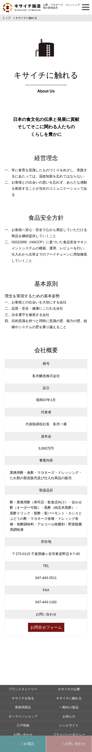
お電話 (28, 744)
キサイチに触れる (69, 718)
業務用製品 (23, 727)
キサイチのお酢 (69, 709)
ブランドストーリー (23, 709)
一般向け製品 (69, 727)
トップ (6, 17)
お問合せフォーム (46, 627)
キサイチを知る (23, 718)
